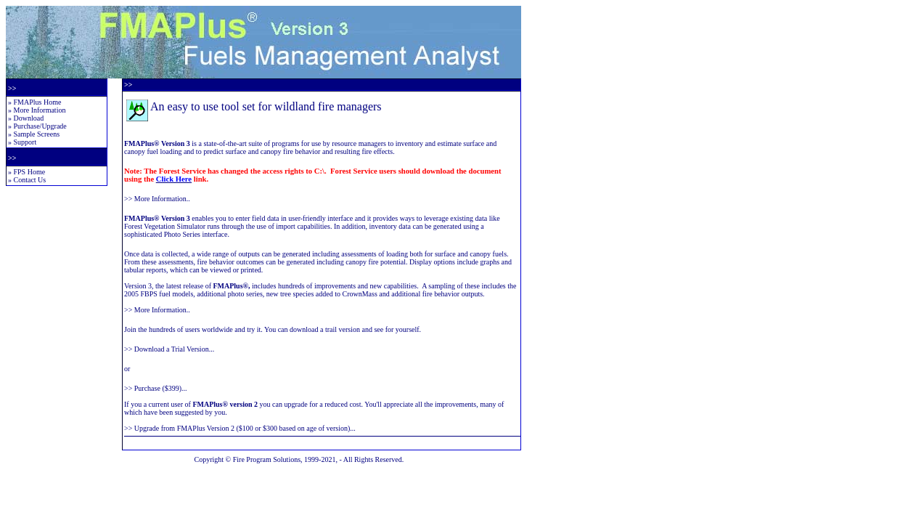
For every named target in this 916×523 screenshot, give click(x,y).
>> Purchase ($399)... (155, 388)
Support (25, 142)
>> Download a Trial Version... (169, 349)
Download (29, 118)
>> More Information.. (157, 199)
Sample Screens (37, 134)
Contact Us (30, 180)
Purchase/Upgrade (40, 126)
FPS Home (30, 172)
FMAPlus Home (38, 102)
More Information (40, 110)
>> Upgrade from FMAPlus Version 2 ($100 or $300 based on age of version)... (240, 428)
